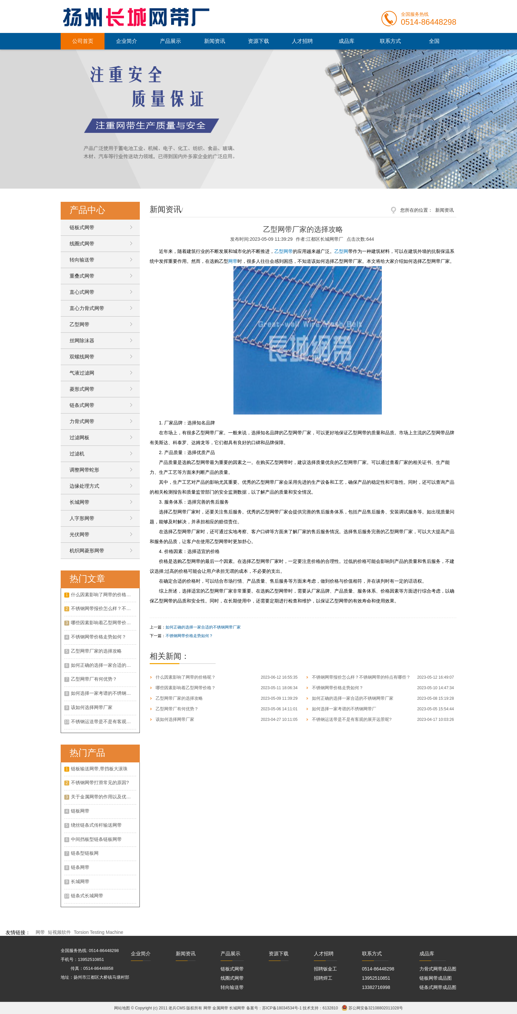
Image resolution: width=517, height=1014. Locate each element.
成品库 (346, 41)
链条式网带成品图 (437, 987)
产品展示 (170, 41)
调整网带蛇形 (84, 470)
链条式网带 (82, 405)
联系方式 (390, 41)
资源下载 (258, 41)
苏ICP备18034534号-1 (282, 1008)
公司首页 (82, 41)
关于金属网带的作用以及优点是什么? (103, 796)
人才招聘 (302, 41)
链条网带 (80, 867)
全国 (434, 41)
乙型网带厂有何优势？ (94, 679)
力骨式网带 (82, 421)
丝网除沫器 (82, 340)
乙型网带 (79, 324)
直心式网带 (82, 292)
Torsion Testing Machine (98, 932)
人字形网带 (82, 518)
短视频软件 (59, 932)
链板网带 (80, 811)
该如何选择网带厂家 (91, 707)
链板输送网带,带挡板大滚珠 (99, 768)
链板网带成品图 (435, 978)
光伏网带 (79, 534)
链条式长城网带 (87, 895)
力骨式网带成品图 (437, 968)
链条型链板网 (85, 853)
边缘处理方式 (84, 486)
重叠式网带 (82, 276)
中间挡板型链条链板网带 (96, 839)
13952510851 (376, 978)
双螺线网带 (82, 356)
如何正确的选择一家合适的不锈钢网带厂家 (103, 665)
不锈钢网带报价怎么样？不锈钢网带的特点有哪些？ (103, 608)
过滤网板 (79, 437)
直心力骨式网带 (87, 308)
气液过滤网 (82, 373)
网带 (232, 261)
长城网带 (79, 502)
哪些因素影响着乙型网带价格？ (103, 622)
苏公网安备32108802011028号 (376, 1008)
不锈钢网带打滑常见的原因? (100, 782)
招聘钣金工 (325, 968)
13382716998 (376, 987)
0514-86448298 (378, 968)
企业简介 (126, 41)
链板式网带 (82, 227)
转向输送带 (82, 259)
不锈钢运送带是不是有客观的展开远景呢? (103, 721)
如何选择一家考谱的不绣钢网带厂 (103, 693)
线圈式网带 (82, 243)
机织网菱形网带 (87, 550)
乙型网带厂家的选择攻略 (96, 651)
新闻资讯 (214, 41)
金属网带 (220, 1008)
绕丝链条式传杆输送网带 (96, 825)
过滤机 (77, 453)
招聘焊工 (323, 978)
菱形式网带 (82, 389)
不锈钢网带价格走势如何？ (98, 636)
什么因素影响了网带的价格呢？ (103, 594)
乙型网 (341, 251)
